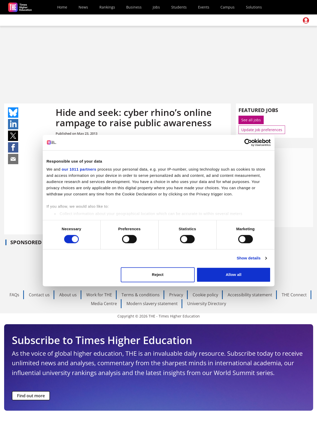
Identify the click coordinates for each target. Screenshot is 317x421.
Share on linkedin (13, 124)
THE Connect (294, 295)
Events (203, 7)
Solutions (254, 7)
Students (179, 7)
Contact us (39, 295)
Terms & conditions (141, 295)
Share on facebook (13, 147)
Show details (249, 258)
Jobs (156, 7)
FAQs (14, 295)
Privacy (176, 295)
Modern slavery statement (152, 303)
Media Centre (104, 303)
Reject (158, 274)
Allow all (234, 274)
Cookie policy (205, 295)
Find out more (31, 396)
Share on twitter (13, 136)
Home (62, 7)
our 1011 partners (79, 169)
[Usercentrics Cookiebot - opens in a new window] (248, 142)
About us (68, 295)
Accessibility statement (250, 295)
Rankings (107, 7)
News (83, 7)
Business (134, 7)
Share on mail (13, 159)
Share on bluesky (13, 112)
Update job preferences (261, 129)
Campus (227, 7)
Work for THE (99, 295)
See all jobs (251, 119)
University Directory (206, 303)
